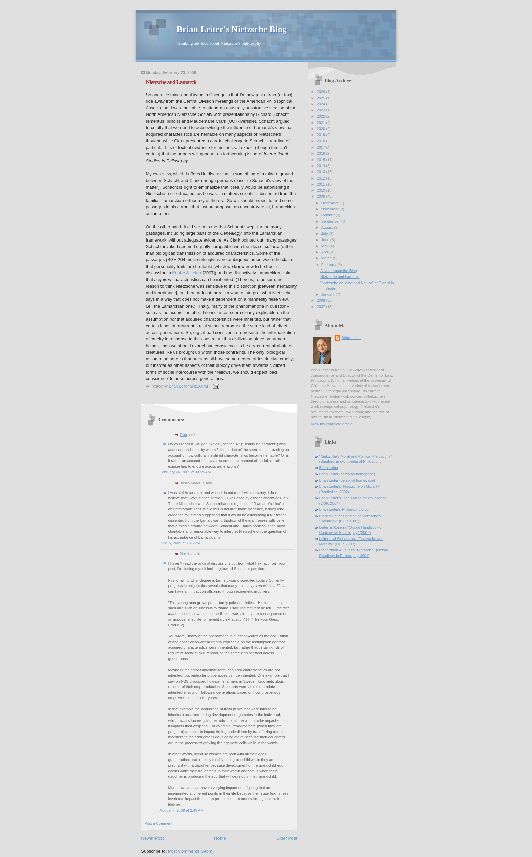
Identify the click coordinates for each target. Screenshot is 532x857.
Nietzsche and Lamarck (339, 277)
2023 (321, 110)
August (327, 227)
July (325, 234)
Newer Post (152, 838)
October (328, 215)
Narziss (186, 554)
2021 (321, 123)
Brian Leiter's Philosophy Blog (344, 509)
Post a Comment (158, 823)
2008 (321, 300)
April (325, 252)
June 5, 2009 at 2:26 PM (180, 543)
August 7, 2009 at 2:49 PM (182, 810)
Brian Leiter (351, 338)
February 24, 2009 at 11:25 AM (185, 472)
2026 (321, 92)
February (329, 265)
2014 (321, 166)
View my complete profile (332, 424)
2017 (321, 147)
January (328, 294)
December (330, 203)
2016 (321, 153)
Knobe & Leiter (187, 272)
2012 (321, 178)
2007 (321, 307)
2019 (321, 135)
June (325, 240)
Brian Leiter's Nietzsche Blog (232, 29)
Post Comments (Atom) (191, 851)
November (330, 209)
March (327, 258)
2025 (321, 98)
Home (220, 838)
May (325, 246)
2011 (321, 184)
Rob (183, 435)
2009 (321, 196)
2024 (321, 104)
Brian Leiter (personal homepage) (347, 474)
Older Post (286, 838)
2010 (321, 190)
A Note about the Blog (338, 271)
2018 (321, 141)
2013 (321, 172)
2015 (321, 160)
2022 (321, 116)
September (331, 221)
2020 (321, 129)
